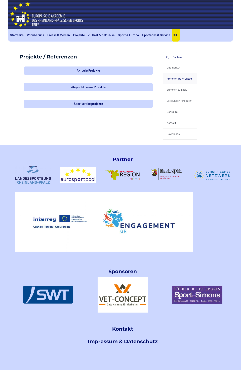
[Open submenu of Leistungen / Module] (191, 100)
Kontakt (122, 329)
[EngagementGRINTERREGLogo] (104, 193)
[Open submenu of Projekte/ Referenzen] (191, 78)
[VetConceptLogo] (123, 278)
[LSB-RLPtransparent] (33, 167)
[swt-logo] (48, 287)
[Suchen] (180, 57)
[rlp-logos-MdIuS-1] (167, 169)
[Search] (168, 57)
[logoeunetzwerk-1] (212, 171)
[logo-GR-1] (123, 166)
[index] (197, 287)
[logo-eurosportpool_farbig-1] (78, 168)
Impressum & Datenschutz (123, 341)
